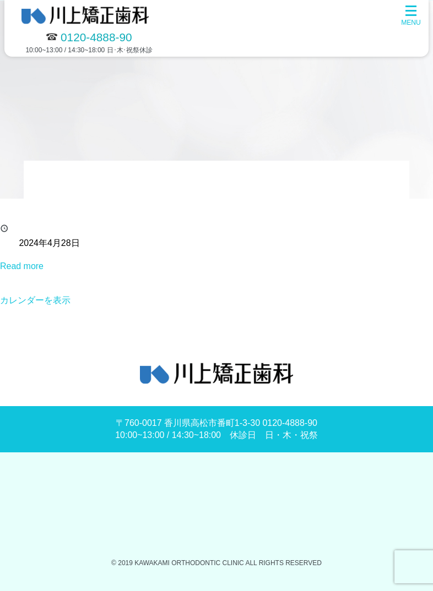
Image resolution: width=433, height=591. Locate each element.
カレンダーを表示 (35, 300)
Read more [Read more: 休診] (22, 266)
